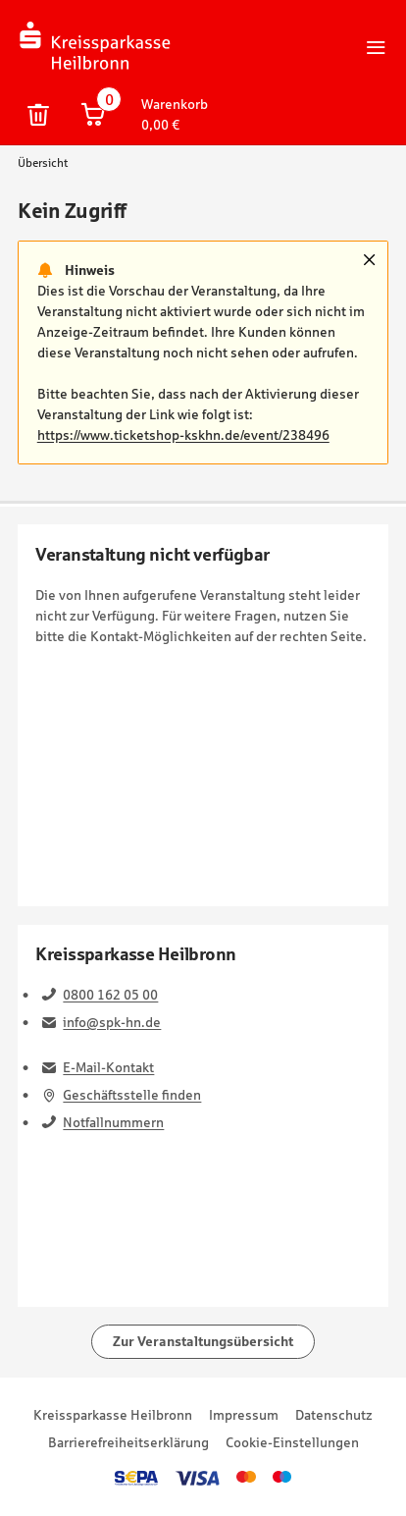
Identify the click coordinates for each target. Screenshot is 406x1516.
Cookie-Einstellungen (292, 1442)
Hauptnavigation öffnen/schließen (376, 47)
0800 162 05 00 (110, 994)
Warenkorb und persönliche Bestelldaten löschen (38, 114)
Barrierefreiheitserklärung (128, 1442)
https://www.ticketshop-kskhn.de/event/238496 (183, 435)
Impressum (244, 1415)
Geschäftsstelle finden (132, 1095)
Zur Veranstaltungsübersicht (203, 1341)
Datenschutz (334, 1415)
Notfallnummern (113, 1122)
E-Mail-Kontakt (108, 1067)
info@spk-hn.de (112, 1022)
